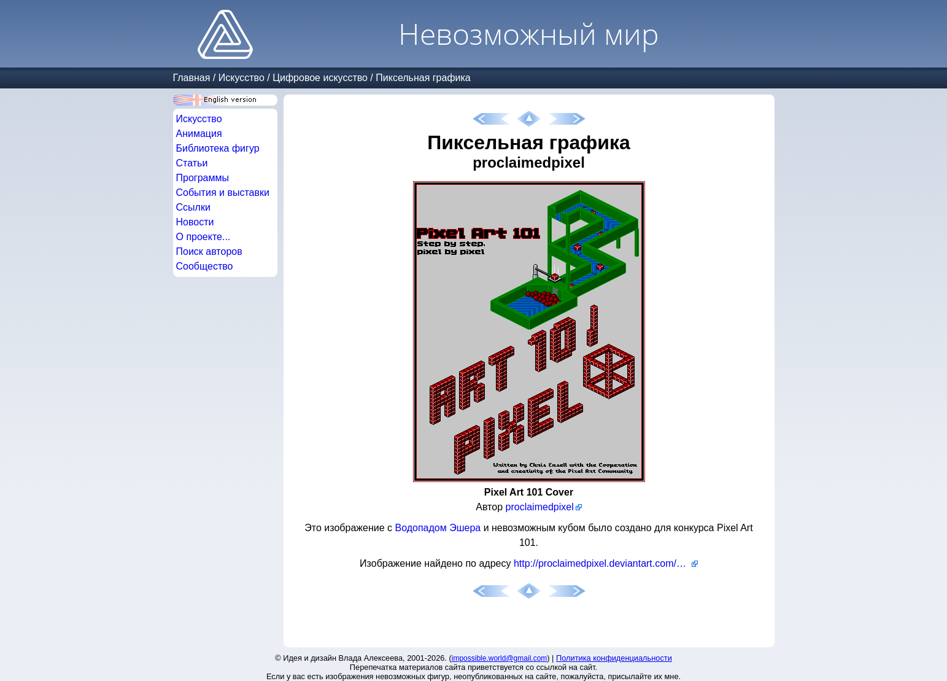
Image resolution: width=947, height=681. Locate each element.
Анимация (199, 133)
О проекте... (203, 237)
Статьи (192, 163)
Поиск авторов (209, 251)
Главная (192, 77)
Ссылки (193, 207)
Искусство (241, 77)
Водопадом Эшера (438, 528)
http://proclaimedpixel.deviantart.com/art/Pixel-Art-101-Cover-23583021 (606, 563)
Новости (195, 222)
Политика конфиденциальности (614, 658)
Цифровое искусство (320, 77)
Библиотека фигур (218, 148)
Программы (202, 178)
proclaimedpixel (540, 507)
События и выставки (222, 192)
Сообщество (204, 266)
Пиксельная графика (423, 77)
